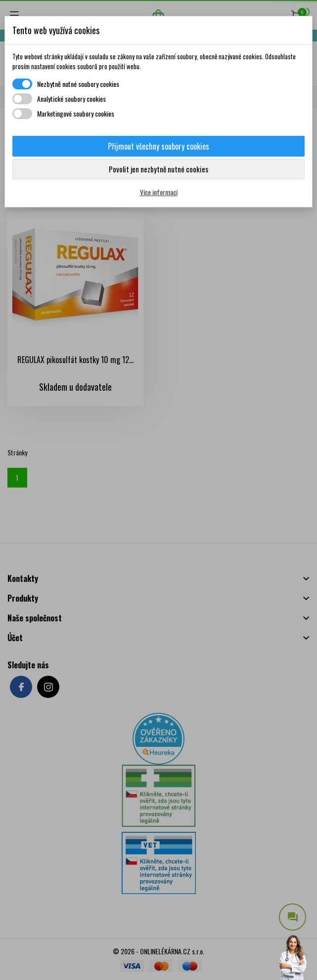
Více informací (159, 192)
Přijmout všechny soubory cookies (158, 146)
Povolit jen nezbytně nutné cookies (158, 168)
